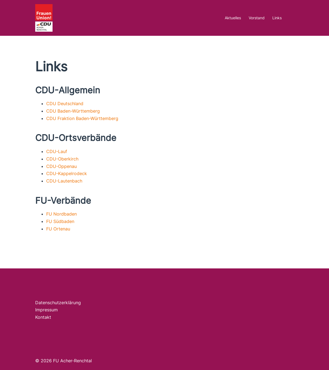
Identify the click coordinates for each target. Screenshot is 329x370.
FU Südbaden (60, 221)
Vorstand (257, 17)
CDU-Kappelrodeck (66, 173)
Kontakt (43, 317)
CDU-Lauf (56, 151)
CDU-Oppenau (61, 166)
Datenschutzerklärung (58, 302)
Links (277, 17)
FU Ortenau (58, 229)
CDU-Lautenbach (64, 181)
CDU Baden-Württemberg (73, 111)
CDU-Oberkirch (62, 159)
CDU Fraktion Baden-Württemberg (82, 118)
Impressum (46, 309)
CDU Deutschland (64, 103)
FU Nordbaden (61, 214)
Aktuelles (233, 17)
